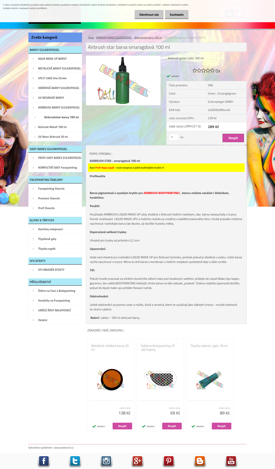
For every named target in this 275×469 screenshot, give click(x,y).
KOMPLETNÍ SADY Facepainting (57, 167)
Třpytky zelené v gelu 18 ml (209, 346)
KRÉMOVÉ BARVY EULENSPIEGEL (58, 88)
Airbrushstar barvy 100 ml (61, 117)
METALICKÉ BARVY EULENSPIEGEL (59, 68)
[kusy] (173, 137)
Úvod (91, 37)
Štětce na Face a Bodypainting (56, 291)
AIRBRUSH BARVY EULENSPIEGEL (59, 107)
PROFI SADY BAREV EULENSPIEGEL (60, 158)
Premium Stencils (49, 198)
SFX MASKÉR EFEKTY (51, 270)
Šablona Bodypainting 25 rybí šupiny (158, 348)
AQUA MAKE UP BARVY (52, 58)
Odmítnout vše (149, 14)
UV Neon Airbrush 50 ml (53, 137)
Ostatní (42, 320)
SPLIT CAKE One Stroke (52, 78)
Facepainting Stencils (51, 188)
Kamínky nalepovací (50, 229)
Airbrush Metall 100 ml (52, 127)
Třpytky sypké (46, 248)
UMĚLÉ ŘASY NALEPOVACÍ (54, 310)
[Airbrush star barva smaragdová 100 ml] (123, 57)
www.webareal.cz (64, 447)
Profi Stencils (46, 208)
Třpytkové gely (47, 239)
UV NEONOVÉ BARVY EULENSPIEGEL (51, 98)
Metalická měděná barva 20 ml (110, 348)
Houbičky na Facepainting (54, 300)
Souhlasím (177, 14)
